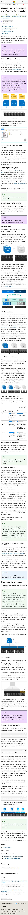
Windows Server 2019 (6, 16)
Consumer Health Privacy (11, 911)
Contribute (23, 909)
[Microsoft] (14, 2)
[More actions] (26, 5)
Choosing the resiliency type (7, 31)
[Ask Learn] (23, 5)
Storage (15, 4)
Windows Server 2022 (21, 14)
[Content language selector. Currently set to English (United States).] (7, 903)
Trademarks (3, 913)
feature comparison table (19, 183)
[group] (14, 736)
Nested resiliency (9, 286)
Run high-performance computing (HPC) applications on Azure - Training (14, 881)
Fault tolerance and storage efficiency (12, 858)
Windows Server (8, 4)
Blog (17, 909)
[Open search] (22, 2)
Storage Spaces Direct (17, 69)
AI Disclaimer (3, 909)
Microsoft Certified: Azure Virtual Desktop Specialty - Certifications (12, 890)
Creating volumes (7, 847)
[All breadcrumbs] (2, 5)
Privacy (2, 911)
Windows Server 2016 (17, 16)
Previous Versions (11, 909)
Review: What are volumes (7, 26)
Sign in (25, 1)
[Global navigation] (1, 2)
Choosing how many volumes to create (10, 28)
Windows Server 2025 (11, 14)
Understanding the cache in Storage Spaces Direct (12, 553)
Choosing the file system (7, 29)
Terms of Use (21, 911)
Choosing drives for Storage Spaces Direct (13, 856)
